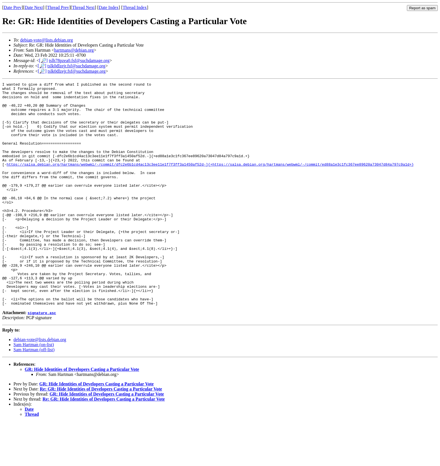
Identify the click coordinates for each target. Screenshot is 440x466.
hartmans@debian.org (74, 50)
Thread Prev (58, 7)
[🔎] (43, 60)
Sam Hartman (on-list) (33, 389)
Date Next (34, 7)
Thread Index (135, 7)
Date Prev (13, 7)
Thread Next (83, 7)
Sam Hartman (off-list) (33, 394)
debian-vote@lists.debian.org (46, 40)
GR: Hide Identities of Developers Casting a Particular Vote (82, 414)
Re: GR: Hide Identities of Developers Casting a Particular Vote (101, 433)
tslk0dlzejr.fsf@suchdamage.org (76, 65)
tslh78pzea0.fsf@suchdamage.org (79, 60)
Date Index (109, 7)
